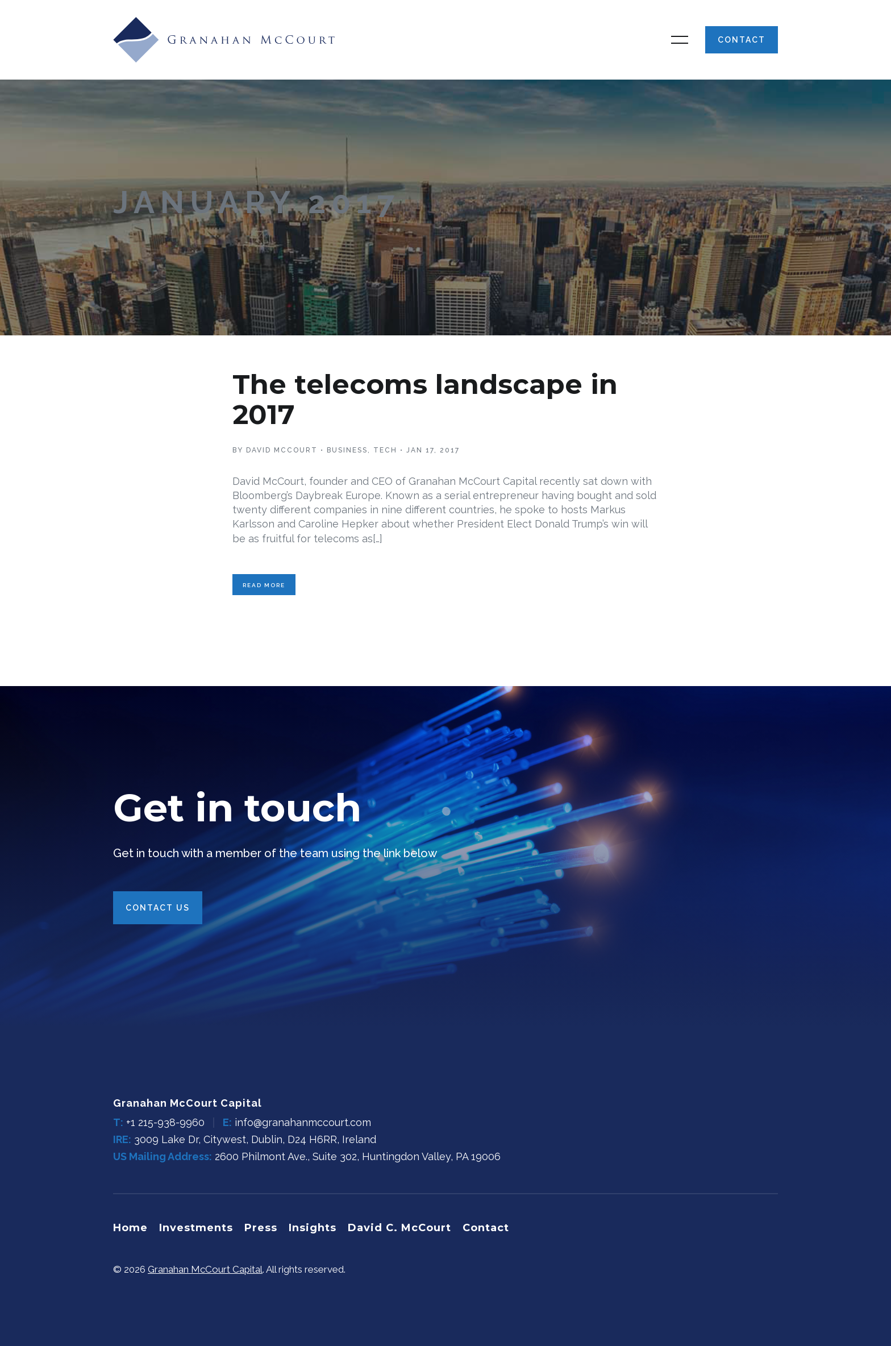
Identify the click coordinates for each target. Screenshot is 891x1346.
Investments (196, 1228)
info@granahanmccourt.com (303, 1122)
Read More (264, 585)
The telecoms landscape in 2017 (425, 399)
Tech (385, 450)
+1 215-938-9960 (165, 1122)
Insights (312, 1228)
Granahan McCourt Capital (205, 1269)
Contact (741, 39)
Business (347, 450)
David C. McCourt (399, 1228)
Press (260, 1228)
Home (130, 1228)
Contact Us (158, 907)
